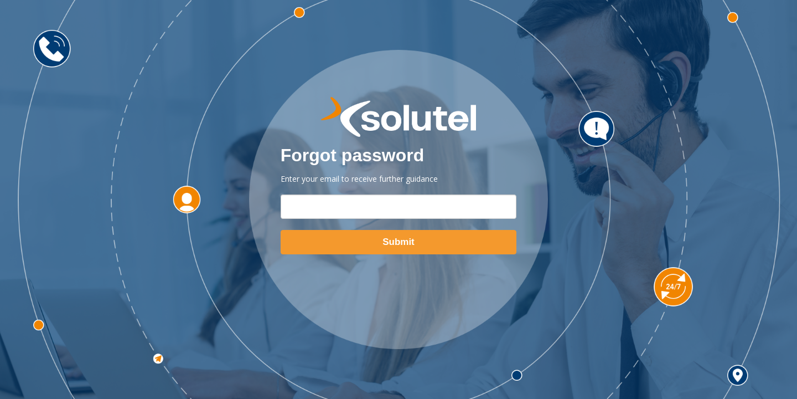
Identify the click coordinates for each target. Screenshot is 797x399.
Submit (398, 242)
